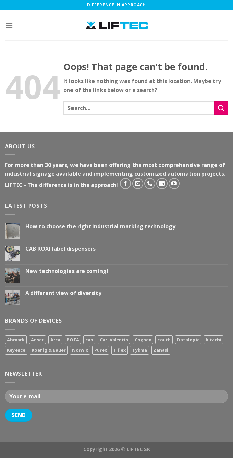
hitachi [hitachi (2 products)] (213, 340)
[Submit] (221, 107)
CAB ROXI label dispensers (60, 249)
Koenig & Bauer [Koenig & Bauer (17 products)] (49, 350)
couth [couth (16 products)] (164, 340)
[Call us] (149, 183)
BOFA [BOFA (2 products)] (73, 340)
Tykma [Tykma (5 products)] (139, 350)
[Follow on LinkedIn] (162, 183)
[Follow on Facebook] (125, 183)
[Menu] (9, 25)
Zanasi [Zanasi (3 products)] (160, 350)
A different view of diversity (63, 293)
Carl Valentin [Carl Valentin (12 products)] (114, 340)
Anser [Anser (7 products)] (37, 340)
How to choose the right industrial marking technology (100, 226)
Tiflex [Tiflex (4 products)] (119, 350)
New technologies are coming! (66, 271)
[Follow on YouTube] (174, 183)
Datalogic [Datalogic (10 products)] (188, 340)
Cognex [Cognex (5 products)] (143, 340)
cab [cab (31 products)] (89, 340)
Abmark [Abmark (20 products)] (16, 340)
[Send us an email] (137, 183)
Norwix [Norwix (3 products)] (80, 350)
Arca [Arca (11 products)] (55, 340)
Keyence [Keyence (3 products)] (16, 350)
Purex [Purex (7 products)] (100, 350)
